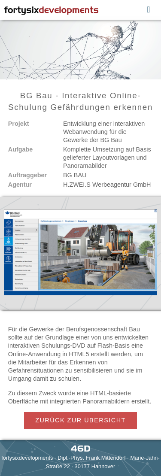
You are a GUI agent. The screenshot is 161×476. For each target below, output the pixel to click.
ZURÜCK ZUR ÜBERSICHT (80, 420)
